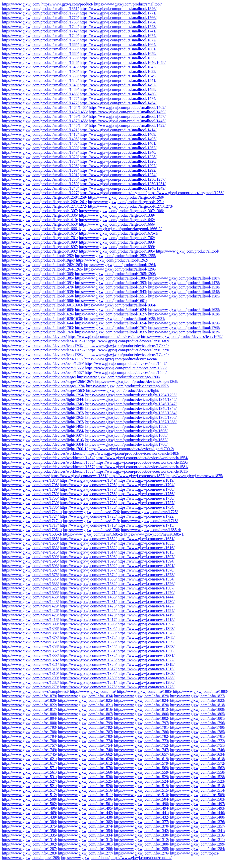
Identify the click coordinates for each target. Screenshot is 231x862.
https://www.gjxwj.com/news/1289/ (88, 678)
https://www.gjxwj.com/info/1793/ (29, 727)
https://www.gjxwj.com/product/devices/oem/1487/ (126, 363)
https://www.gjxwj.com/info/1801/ (197, 718)
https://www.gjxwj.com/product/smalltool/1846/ (118, 8)
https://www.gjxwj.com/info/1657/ (141, 754)
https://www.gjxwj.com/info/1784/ (29, 736)
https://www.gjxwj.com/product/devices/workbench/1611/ (142, 471)
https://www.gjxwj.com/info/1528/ (197, 777)
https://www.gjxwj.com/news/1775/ (88, 489)
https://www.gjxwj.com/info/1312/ (141, 840)
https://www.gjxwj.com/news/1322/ (146, 660)
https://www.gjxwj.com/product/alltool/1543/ (111, 291)
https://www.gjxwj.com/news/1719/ (91, 521)
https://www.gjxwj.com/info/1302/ (29, 844)
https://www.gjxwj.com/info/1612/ (85, 763)
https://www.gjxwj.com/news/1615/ (30, 552)
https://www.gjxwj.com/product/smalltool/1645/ (40, 67)
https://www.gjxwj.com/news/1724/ (30, 516)
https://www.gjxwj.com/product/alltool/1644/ (38, 323)
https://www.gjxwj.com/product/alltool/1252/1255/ (115, 256)
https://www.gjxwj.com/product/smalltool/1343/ (40, 152)
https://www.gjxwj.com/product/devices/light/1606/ (126, 431)
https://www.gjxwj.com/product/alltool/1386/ (111, 278)
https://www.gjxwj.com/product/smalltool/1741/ (118, 31)
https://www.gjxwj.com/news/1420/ (88, 615)
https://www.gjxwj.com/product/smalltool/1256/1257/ (123, 179)
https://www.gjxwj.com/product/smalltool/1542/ (40, 80)
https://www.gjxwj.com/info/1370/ (141, 826)
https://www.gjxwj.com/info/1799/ (85, 723)
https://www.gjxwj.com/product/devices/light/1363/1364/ (130, 413)
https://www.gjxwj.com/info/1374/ (85, 826)
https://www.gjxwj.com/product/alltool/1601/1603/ (42, 305)
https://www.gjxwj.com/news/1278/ (88, 687)
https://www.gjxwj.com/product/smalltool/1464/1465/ (45, 107)
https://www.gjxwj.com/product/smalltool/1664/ (118, 44)
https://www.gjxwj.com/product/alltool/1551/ (111, 296)
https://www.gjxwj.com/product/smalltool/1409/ (118, 134)
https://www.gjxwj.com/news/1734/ (146, 507)
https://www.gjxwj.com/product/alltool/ (187, 251)
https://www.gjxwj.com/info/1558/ (197, 772)
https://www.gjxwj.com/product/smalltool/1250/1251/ (123, 184)
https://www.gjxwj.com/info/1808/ (29, 714)
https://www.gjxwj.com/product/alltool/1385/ (38, 278)
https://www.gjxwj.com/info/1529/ (141, 777)
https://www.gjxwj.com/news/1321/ (30, 664)
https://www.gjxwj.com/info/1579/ (141, 763)
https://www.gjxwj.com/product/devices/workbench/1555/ (48, 462)
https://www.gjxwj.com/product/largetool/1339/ (117, 215)
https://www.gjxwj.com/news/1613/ (146, 552)
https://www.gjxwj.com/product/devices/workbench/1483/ (133, 453)
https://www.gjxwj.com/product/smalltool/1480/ (118, 94)
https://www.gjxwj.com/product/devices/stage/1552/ (127, 386)
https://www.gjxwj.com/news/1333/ (30, 655)
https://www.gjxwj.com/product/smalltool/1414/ (118, 130)
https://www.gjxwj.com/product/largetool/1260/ (126, 197)
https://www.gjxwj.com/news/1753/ (88, 498)
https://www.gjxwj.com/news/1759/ (30, 494)
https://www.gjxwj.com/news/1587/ (30, 570)
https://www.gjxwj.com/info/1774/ (85, 741)
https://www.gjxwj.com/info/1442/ (85, 813)
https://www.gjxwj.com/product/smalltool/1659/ (118, 53)
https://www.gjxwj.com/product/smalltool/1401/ (118, 143)
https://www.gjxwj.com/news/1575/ (30, 575)
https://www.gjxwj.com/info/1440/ (197, 813)
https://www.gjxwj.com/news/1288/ (146, 678)
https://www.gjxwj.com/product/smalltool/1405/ (118, 139)
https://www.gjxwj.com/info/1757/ (29, 745)
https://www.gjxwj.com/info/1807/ (85, 714)
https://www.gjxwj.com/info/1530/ (85, 777)
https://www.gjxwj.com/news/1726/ (91, 512)
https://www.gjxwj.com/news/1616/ (146, 548)
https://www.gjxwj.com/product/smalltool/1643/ (118, 67)
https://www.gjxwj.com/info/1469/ (29, 813)
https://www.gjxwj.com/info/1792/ (85, 727)
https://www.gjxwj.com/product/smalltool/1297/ (118, 166)
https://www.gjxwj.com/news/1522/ (30, 588)
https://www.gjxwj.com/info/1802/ (141, 718)
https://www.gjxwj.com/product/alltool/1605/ (38, 309)
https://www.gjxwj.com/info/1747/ (141, 750)
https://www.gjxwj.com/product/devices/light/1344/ (43, 399)
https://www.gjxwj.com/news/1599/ (30, 557)
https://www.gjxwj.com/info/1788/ (29, 732)
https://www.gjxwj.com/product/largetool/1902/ (40, 251)
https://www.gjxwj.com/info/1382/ (85, 822)
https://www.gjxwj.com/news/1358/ (30, 646)
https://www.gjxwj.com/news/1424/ (146, 610)
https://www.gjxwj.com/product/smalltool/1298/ (40, 166)
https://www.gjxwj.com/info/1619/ (141, 759)
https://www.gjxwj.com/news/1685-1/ (154, 534)
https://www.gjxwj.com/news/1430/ (146, 601)
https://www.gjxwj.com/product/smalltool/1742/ (40, 31)
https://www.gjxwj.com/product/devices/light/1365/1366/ (130, 417)
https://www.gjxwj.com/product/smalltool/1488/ (118, 89)
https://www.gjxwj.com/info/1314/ (29, 840)
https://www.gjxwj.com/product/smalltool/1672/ (118, 40)
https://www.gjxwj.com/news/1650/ (30, 543)
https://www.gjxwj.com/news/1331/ (146, 655)
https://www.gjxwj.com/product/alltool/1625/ (184, 309)
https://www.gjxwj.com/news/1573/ (146, 575)
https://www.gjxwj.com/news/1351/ (88, 651)
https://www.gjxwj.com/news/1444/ (146, 597)
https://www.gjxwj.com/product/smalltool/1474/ (118, 98)
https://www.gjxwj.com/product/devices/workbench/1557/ (48, 467)
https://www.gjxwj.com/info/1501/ (85, 804)
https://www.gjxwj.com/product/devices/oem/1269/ (43, 363)
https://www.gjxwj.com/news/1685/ (30, 539)
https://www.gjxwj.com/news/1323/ (88, 660)
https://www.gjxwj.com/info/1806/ (141, 714)
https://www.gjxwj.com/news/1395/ (88, 628)
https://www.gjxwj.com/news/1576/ (146, 570)
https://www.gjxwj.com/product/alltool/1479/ (38, 287)
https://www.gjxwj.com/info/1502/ (29, 804)
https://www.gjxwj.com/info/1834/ (85, 696)
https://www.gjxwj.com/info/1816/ (85, 709)
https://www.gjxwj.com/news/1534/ (146, 579)
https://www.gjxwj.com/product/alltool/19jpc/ (38, 260)
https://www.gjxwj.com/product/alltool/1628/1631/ (124, 318)
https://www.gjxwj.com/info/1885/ (144, 691)
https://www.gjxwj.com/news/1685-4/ (151, 530)
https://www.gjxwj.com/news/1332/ (88, 655)
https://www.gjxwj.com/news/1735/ (88, 507)
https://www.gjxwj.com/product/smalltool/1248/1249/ (123, 188)
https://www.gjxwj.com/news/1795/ (88, 485)
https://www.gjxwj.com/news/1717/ (30, 525)
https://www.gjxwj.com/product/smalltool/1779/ (40, 13)
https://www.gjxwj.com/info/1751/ (197, 745)
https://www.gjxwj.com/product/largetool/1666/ (117, 224)
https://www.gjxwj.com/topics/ (194, 853)
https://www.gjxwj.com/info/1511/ (85, 795)
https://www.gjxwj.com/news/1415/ (146, 619)
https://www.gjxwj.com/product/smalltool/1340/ (118, 152)
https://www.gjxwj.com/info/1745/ (29, 754)
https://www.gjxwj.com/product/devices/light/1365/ (43, 417)
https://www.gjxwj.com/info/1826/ (29, 700)
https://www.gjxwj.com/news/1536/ (30, 579)
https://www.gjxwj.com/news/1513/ (88, 588)
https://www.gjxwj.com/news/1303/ (146, 673)
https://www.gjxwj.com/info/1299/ (197, 844)
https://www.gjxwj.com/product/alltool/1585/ (184, 296)
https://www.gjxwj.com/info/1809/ (197, 709)
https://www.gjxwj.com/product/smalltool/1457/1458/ (45, 121)
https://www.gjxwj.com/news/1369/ (146, 637)
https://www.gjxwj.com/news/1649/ (88, 543)
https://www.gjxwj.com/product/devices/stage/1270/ (43, 386)
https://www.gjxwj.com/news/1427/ (146, 606)
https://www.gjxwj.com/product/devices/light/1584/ (43, 431)
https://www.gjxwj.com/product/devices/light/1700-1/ (45, 449)
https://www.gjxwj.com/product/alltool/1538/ (184, 287)
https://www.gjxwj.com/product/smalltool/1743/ (118, 26)
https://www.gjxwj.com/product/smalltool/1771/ (118, 13)
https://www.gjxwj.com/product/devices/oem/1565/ (43, 368)
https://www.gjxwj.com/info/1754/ (85, 745)
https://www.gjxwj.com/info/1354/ (85, 831)
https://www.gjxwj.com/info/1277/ (85, 853)
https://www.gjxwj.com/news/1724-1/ (32, 512)
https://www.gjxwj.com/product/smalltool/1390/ (40, 148)
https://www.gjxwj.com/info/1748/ (85, 750)
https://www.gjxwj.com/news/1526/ (146, 583)
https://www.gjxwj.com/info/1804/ (29, 718)
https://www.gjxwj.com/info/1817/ (29, 709)
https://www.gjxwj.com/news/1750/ (146, 498)
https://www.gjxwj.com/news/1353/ (146, 646)
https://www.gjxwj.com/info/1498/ (141, 804)
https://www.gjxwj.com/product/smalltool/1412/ (40, 134)
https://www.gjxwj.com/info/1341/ (197, 831)
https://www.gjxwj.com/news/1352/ (30, 651)
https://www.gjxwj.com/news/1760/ (146, 489)
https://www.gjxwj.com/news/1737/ (146, 503)
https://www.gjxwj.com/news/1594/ (146, 561)
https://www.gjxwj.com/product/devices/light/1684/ (43, 444)
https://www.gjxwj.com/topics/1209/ (31, 858)
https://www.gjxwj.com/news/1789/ (30, 489)
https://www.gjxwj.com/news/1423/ (30, 615)
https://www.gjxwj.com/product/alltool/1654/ (111, 323)
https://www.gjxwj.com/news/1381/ (30, 633)
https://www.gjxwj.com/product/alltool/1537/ (111, 287)
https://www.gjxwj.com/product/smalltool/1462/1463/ (45, 112)
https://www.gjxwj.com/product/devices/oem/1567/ (43, 372)
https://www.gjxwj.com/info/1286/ (85, 849)
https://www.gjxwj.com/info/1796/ (197, 723)
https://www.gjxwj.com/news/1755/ (30, 498)
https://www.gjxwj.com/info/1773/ (141, 741)
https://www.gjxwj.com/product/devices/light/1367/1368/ (130, 422)
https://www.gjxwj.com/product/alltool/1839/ (184, 332)
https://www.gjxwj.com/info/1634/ (197, 754)
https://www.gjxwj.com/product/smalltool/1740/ (40, 35)
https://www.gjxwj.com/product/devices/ (34, 336)
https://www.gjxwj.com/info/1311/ (197, 840)
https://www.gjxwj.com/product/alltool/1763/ (38, 327)
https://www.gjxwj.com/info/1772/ (197, 741)
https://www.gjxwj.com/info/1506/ (85, 799)
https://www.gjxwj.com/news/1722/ (146, 516)
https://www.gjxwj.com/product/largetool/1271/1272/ (44, 206)
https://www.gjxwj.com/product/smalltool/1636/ (40, 71)
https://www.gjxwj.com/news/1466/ (88, 597)
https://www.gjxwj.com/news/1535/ (88, 579)
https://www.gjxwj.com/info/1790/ (197, 727)
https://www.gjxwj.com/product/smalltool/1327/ (40, 161)
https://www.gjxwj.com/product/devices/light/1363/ (43, 413)
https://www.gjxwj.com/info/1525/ (85, 781)
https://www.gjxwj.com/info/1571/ (29, 768)
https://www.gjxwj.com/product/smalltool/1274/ (118, 175)
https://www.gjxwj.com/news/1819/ (146, 480)
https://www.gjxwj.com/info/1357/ (197, 826)
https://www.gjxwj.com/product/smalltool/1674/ (118, 35)
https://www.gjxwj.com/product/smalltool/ (128, 4)
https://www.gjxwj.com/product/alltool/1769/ (38, 332)
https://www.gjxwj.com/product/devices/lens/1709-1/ (126, 345)
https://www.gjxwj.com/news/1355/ (88, 646)
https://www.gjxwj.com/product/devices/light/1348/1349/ (130, 408)
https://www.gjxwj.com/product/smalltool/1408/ (40, 139)
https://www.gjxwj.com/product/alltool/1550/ (38, 296)
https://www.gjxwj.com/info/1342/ (141, 831)
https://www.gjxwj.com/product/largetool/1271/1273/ (130, 206)
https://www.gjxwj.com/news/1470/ (146, 592)
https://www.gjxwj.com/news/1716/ (88, 525)
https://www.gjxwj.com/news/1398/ (88, 624)
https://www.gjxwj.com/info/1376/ (197, 822)
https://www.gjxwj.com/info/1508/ (29, 799)
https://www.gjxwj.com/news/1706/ (91, 530)
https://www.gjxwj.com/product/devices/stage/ (39, 377)
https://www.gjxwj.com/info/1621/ (29, 759)
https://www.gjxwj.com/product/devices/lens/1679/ (182, 336)
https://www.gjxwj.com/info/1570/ (85, 768)
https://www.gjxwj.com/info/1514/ (197, 790)
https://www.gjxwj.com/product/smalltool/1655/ (118, 58)
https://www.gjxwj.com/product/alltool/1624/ (111, 309)
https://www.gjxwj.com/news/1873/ (30, 480)
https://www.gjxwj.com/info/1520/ (85, 786)
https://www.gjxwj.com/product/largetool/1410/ (40, 220)
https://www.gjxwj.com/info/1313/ (85, 840)
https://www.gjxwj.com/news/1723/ (88, 516)
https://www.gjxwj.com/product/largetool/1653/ (40, 224)
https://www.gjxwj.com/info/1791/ (141, 727)
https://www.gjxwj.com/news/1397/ (146, 624)
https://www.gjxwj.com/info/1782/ (141, 736)
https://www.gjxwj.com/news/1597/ (146, 557)
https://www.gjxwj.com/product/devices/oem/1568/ (126, 372)
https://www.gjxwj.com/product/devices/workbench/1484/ (48, 458)
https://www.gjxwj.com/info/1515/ (141, 790)
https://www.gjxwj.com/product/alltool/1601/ (111, 300)
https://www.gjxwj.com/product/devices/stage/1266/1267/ (48, 381)
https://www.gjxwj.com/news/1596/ (30, 561)
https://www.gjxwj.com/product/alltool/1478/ (184, 283)
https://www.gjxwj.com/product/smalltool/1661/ (118, 49)
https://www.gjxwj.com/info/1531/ (29, 777)
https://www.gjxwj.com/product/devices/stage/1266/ (118, 377)
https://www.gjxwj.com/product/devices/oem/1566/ (126, 368)
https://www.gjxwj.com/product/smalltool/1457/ (127, 116)
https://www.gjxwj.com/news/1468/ (30, 597)
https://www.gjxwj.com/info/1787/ (85, 732)
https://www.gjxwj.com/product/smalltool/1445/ (127, 121)
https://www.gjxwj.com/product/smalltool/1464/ (118, 103)
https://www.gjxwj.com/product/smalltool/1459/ (127, 112)
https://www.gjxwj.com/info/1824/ (141, 700)
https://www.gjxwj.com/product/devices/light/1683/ (126, 440)
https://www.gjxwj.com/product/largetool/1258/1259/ (44, 197)
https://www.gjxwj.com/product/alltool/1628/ (184, 314)
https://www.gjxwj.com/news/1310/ (30, 673)
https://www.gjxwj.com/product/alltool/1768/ (184, 327)
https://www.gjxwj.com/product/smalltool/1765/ (40, 22)
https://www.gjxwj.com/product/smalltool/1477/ (40, 98)
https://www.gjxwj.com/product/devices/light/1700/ (126, 444)
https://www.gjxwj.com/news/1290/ (30, 678)
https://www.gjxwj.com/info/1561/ (29, 772)
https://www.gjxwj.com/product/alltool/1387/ (184, 278)
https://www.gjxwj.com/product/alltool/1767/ (111, 327)
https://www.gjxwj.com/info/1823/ (197, 700)
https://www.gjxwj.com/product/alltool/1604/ (120, 305)
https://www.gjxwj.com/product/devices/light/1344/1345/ (130, 399)
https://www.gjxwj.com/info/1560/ (85, 772)
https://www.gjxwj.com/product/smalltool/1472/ (40, 103)
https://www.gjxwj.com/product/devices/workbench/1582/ (48, 471)
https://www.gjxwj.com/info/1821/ (85, 705)
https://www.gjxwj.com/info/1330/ (141, 835)
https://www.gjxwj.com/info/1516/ (85, 790)
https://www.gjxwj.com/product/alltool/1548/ (184, 291)
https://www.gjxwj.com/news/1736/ (30, 507)
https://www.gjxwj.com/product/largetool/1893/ (117, 242)
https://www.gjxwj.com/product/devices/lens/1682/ (128, 341)
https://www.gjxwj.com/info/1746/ (197, 750)
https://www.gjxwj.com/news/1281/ (88, 682)
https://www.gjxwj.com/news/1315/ (146, 669)
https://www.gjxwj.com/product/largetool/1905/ (117, 251)
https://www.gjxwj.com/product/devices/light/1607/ (43, 435)
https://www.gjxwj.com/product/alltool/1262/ (112, 260)
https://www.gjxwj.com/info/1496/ (29, 808)
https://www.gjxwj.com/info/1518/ (197, 786)
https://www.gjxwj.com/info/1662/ (85, 754)
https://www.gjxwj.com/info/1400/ (197, 817)
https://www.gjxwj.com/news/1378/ (146, 633)
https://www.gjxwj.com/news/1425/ (88, 610)
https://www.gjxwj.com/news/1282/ (30, 682)
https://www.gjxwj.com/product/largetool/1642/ (117, 220)
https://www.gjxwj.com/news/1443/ (30, 601)
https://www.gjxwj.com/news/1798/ (30, 485)
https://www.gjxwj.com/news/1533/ (30, 583)
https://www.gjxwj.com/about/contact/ (141, 858)
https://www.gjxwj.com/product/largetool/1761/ (40, 238)
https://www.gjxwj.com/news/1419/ (146, 615)
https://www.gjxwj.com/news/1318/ (30, 669)
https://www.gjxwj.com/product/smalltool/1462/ (127, 107)
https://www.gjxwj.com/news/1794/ (146, 485)
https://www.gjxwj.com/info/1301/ (85, 844)
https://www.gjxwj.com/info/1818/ (197, 705)
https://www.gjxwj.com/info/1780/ (29, 741)
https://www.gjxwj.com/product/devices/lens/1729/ (128, 350)
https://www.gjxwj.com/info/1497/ (197, 804)
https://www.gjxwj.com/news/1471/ (88, 592)
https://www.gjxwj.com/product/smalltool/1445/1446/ (45, 125)
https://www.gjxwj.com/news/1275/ (146, 687)
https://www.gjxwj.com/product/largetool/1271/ (126, 202)
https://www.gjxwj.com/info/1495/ (85, 808)
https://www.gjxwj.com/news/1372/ (88, 637)
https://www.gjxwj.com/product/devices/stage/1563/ (43, 390)
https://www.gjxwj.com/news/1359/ (146, 642)
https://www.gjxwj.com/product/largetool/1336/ (40, 215)
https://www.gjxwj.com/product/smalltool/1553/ (40, 76)
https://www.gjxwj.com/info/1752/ (141, 745)
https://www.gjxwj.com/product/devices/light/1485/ (43, 426)
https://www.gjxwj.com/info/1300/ (141, 844)
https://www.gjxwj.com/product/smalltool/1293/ (40, 170)
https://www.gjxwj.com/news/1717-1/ (32, 521)
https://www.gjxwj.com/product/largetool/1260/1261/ (44, 202)
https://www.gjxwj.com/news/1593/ (30, 566)
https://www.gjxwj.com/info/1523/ (197, 781)
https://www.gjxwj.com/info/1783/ (85, 736)
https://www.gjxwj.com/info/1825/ (85, 700)
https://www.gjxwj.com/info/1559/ (141, 772)
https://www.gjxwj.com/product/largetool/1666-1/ (41, 229)
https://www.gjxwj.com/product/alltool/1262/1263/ (42, 265)
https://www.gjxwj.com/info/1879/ (29, 696)
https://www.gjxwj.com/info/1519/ (141, 786)
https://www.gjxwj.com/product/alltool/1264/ (120, 265)
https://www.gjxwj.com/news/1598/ (88, 557)
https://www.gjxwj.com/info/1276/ (141, 853)
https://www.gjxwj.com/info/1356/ (29, 831)
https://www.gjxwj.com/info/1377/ (141, 822)
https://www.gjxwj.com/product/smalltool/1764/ (118, 22)
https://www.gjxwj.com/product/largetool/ (113, 193)
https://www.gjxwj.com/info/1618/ (197, 759)
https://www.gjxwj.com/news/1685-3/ (32, 534)
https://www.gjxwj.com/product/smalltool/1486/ (40, 94)
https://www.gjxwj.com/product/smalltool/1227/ (40, 193)
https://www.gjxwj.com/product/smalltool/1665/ (40, 44)
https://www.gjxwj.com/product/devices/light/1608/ (126, 435)
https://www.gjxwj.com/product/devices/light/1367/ (43, 422)
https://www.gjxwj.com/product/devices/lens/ (104, 336)
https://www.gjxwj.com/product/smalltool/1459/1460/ (45, 116)
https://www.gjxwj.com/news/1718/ (149, 521)
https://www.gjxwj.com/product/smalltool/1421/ (40, 130)
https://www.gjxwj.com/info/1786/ (141, 732)
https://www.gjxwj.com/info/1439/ (29, 817)
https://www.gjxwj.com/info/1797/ (141, 723)
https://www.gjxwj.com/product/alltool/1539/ (38, 291)
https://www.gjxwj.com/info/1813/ (141, 709)
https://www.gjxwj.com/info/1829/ (141, 696)
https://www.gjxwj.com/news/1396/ (30, 628)
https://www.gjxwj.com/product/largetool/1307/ (40, 211)
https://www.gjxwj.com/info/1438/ (85, 817)
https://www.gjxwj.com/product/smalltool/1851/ (40, 8)
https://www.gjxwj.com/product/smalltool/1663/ (40, 49)
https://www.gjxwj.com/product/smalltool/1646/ (40, 62)
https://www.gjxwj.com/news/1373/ (30, 637)
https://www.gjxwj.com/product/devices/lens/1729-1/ (126, 354)
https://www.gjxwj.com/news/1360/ (88, 642)
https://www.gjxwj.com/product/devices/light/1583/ (126, 426)
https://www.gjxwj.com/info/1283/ (29, 853)
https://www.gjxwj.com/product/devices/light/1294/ (43, 395)
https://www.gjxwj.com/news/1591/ (146, 566)
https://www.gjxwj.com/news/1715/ (146, 525)
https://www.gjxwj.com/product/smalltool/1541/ (118, 80)
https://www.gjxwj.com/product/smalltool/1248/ (40, 188)
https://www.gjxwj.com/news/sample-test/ (35, 691)
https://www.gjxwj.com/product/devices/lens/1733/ (42, 359)
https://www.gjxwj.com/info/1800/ (29, 723)
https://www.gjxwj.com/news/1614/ (88, 552)
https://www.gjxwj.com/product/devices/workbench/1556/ (142, 462)
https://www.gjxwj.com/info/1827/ (197, 696)
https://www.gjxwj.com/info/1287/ (29, 849)
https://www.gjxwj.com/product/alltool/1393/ (111, 283)
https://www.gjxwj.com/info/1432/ (141, 817)
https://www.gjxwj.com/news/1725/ (149, 512)
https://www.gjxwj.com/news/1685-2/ (93, 534)
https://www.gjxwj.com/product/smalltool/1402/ (40, 143)
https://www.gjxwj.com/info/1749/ (29, 750)
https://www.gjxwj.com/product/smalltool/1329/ (40, 157)
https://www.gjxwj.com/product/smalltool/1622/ (118, 71)
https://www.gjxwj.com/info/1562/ (197, 768)
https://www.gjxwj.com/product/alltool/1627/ (111, 314)
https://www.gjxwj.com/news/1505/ (30, 592)
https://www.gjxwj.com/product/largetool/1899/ (117, 247)
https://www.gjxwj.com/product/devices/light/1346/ (43, 404)
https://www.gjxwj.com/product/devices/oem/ (120, 359)
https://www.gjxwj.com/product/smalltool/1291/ (40, 175)
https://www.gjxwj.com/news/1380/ (88, 633)
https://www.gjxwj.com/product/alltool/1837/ (111, 332)
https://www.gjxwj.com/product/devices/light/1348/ (43, 408)
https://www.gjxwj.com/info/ (93, 691)
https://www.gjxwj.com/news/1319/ (146, 664)
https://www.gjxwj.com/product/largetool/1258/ (186, 193)
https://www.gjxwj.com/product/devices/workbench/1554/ (142, 458)
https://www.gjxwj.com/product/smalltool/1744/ (40, 26)
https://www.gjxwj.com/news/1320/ (88, 664)
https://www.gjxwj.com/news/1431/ (88, 601)
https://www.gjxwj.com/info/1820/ (141, 705)
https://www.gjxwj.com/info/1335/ (29, 835)
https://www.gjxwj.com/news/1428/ (88, 606)
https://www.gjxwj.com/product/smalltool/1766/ (118, 17)
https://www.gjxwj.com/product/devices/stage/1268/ (136, 381)
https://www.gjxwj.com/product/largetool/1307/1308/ (121, 211)
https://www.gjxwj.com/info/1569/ (141, 768)
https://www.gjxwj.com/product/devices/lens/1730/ (42, 354)
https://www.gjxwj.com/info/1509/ (197, 795)
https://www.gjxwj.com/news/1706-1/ (32, 530)
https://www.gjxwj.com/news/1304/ (88, 673)
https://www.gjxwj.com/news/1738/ (88, 503)
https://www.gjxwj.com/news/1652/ (88, 539)
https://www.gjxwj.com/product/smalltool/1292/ (118, 170)
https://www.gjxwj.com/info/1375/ (29, 826)
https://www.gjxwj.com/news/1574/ (88, 575)
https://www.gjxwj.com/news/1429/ (30, 606)
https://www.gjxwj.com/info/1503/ (197, 799)
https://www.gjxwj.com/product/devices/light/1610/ (43, 440)
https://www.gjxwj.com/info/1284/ (197, 849)
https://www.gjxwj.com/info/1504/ (141, 799)
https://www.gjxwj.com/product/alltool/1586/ (38, 300)
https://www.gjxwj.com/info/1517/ (29, 790)
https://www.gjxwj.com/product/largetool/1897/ (40, 247)
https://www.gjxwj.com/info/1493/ (197, 808)
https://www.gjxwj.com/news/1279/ (30, 687)
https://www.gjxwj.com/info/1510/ (141, 795)
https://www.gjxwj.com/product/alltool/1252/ (38, 256)
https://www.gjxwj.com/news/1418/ (30, 619)
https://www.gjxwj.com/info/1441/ (141, 813)
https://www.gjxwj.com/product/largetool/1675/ (40, 233)
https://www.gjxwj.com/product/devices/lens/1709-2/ (44, 350)
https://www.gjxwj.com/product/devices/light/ (122, 390)
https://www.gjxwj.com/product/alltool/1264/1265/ (42, 269)
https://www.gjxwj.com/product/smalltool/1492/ (118, 85)
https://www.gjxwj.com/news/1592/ (88, 566)
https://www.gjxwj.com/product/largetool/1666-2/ (122, 229)
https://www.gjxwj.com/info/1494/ (141, 808)
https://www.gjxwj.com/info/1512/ (29, 795)
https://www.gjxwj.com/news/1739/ (30, 503)
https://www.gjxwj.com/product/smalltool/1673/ (40, 40)
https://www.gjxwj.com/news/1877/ (137, 476)
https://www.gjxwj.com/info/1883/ (200, 691)
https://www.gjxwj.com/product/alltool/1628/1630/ (42, 318)
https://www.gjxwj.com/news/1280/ (146, 682)
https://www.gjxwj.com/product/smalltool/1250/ (40, 184)
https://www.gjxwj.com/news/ (26, 476)
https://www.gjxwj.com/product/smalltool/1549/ (118, 76)
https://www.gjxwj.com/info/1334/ (85, 835)
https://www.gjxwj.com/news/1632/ (88, 548)
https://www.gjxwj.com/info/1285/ (141, 849)
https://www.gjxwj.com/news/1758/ (88, 494)
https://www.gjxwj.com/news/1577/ (88, 570)
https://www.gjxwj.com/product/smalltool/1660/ (40, 53)
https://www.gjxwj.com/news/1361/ (30, 642)
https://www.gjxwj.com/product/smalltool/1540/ (40, 85)
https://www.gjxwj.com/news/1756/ (146, 494)
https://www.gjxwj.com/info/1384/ (29, 822)
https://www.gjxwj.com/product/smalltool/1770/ (40, 17)
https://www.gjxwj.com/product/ (67, 4)
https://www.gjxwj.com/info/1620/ (85, 759)
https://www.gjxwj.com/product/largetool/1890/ (40, 242)
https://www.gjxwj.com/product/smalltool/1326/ (118, 161)
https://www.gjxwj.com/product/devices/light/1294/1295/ (130, 395)
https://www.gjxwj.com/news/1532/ (88, 583)
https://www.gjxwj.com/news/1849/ (88, 480)
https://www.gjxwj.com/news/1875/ (194, 476)
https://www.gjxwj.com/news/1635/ (146, 543)
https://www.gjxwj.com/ (21, 4)
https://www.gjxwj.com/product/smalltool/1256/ (40, 179)
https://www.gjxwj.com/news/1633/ (30, 548)
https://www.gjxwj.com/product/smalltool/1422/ (127, 125)
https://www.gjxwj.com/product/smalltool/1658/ (40, 58)
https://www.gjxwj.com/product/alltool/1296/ (120, 269)
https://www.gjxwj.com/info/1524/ (141, 781)
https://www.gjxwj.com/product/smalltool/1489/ (40, 89)
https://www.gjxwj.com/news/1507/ (146, 588)
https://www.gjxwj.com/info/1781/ (197, 736)
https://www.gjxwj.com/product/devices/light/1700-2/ (131, 449)
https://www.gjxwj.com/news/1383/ (146, 628)
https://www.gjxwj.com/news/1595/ (88, 561)
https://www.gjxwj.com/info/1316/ (197, 835)
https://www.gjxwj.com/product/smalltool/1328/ (118, 157)
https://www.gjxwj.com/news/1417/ (88, 619)
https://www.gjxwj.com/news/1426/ (30, 610)
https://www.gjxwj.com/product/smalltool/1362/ (118, 148)
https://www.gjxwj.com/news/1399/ (30, 624)
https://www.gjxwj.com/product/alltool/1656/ (184, 323)
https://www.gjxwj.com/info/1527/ (29, 781)
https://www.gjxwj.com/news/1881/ (79, 476)
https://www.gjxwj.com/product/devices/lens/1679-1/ (44, 341)
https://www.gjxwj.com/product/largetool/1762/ (117, 238)
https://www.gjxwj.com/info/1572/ (197, 763)
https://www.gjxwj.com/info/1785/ (197, 732)
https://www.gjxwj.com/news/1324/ (30, 660)
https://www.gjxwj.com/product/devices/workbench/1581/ (142, 467)
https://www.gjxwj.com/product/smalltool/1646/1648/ (123, 62)
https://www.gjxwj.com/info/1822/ (29, 705)
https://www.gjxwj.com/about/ (85, 858)
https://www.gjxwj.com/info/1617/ (29, 763)
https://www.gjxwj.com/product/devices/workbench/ (44, 453)
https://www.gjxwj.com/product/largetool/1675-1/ (118, 233)
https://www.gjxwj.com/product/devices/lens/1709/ (42, 345)
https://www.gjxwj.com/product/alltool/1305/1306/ (115, 274)
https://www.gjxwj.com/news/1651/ (146, 539)
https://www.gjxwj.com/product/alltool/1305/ (38, 274)
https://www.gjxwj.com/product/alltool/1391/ (38, 283)
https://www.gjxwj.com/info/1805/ (197, 714)
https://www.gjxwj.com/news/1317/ (88, 669)
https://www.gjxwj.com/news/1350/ (146, 651)
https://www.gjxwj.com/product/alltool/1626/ (38, 314)
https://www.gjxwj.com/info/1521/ (29, 786)
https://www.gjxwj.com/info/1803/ (85, 718)
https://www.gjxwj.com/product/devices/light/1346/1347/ (130, 404)
